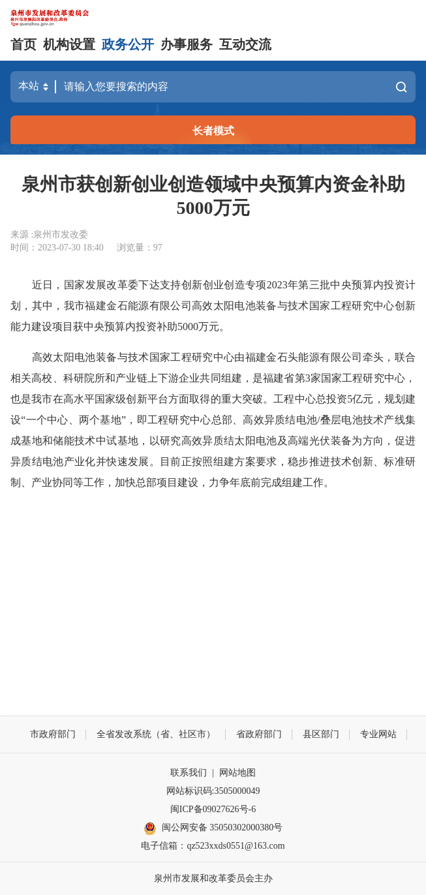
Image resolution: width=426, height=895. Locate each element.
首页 (23, 44)
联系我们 (188, 773)
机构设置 (69, 44)
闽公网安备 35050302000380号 (213, 828)
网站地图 (237, 773)
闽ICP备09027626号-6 (213, 809)
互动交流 (245, 44)
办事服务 (186, 44)
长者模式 (213, 130)
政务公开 (128, 44)
